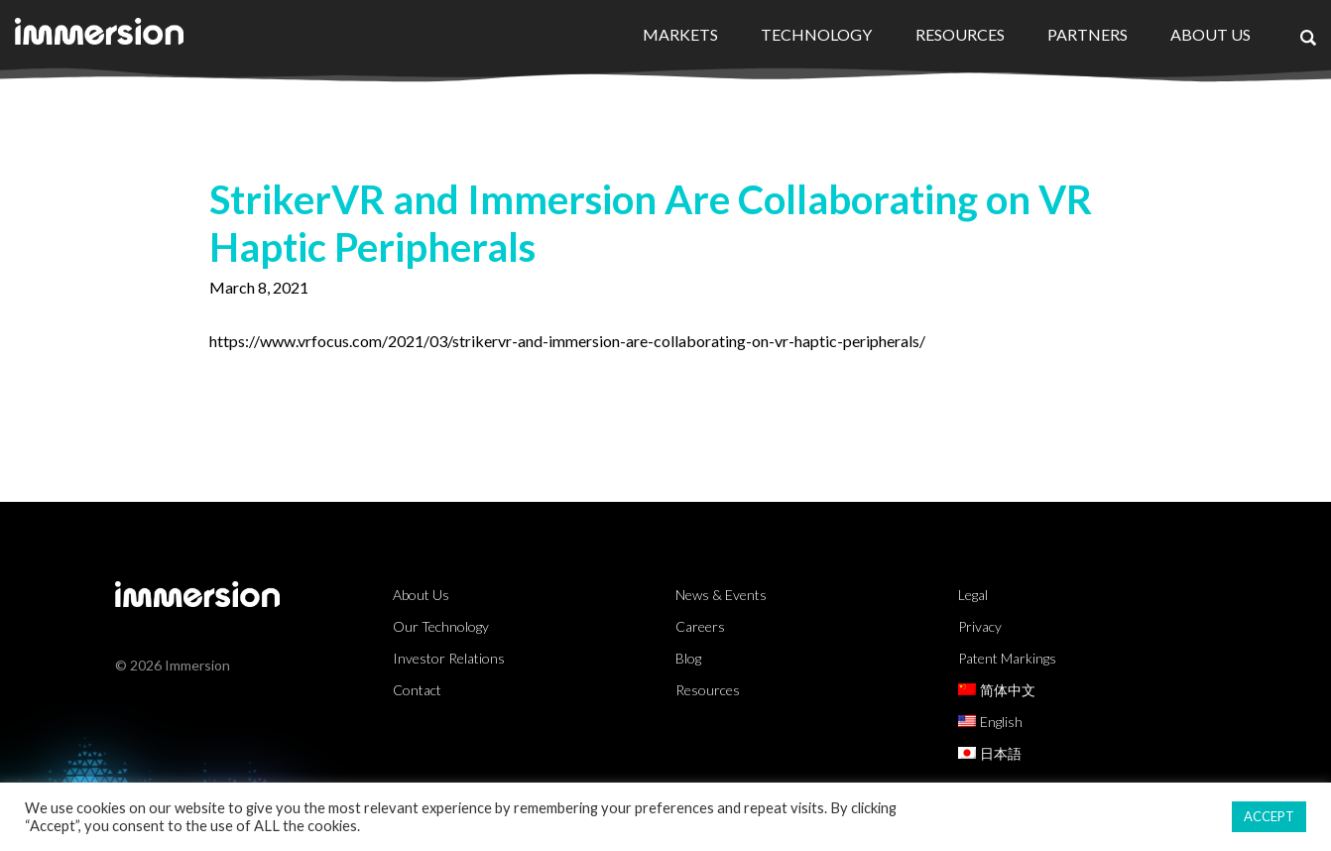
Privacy (980, 626)
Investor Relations (449, 658)
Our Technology (441, 626)
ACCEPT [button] (1269, 816)
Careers (700, 626)
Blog (688, 658)
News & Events (721, 594)
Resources (960, 34)
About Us (1210, 34)
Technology (816, 34)
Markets (680, 34)
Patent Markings (1007, 658)
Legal (973, 594)
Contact (417, 689)
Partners (1087, 34)
